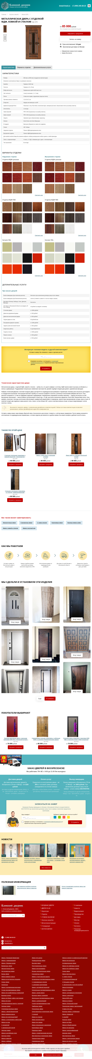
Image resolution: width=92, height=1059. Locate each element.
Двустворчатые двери (68, 1036)
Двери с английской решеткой (40, 987)
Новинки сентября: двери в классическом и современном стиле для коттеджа (33, 860)
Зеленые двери (5, 1006)
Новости (77, 908)
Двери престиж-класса (68, 974)
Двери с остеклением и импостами (11, 1019)
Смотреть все (39, 195)
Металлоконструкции (49, 923)
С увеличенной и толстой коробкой (72, 984)
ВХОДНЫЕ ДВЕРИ (48, 905)
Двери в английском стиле (9, 1033)
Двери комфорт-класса (8, 976)
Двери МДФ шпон (67, 998)
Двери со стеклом (37, 1017)
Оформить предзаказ (75, 34)
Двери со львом (67, 990)
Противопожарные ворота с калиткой (12, 1003)
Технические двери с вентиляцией (72, 1006)
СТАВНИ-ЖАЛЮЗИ (48, 917)
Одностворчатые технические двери (42, 1011)
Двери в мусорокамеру (38, 968)
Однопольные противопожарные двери (43, 990)
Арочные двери (5, 1036)
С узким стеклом (42, 522)
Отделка (44, 914)
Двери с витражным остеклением (72, 993)
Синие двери (66, 971)
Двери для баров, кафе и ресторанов (12, 998)
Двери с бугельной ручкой (69, 1003)
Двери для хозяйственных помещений (12, 993)
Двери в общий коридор (69, 1025)
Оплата (76, 923)
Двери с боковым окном (8, 963)
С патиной (35, 1014)
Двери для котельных (68, 960)
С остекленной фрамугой (69, 979)
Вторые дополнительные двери (41, 971)
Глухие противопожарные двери (10, 990)
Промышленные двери (38, 960)
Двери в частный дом (29, 528)
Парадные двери (37, 1030)
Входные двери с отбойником (71, 1011)
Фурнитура (45, 911)
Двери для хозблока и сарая (70, 968)
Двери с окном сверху (38, 993)
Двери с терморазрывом (8, 960)
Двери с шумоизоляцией (39, 1001)
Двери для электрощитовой (9, 1017)
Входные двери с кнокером (40, 995)
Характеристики (8, 67)
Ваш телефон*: (26, 814)
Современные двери (38, 1041)
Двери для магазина (68, 1027)
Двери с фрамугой (67, 1014)
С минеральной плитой (8, 1027)
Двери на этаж (5, 1022)
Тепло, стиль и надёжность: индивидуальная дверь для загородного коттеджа (9, 860)
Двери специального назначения (41, 1025)
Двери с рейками (6, 1041)
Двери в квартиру (6, 1038)
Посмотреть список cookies (52, 1055)
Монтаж (76, 920)
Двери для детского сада (69, 1041)
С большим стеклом (68, 982)
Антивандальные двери (69, 963)
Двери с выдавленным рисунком (10, 987)
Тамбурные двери (37, 1006)
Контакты (77, 926)
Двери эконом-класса (38, 1019)
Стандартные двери (26, 522)
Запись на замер (75, 39)
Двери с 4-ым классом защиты (41, 976)
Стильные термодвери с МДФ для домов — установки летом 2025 (56, 860)
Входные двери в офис (74, 522)
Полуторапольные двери (39, 966)
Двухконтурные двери (9, 522)
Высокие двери (36, 963)
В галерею (50, 699)
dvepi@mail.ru (8, 943)
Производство (79, 914)
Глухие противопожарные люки (41, 1003)
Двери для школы (37, 958)
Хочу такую (15, 622)
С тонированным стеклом (39, 982)
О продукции (46, 926)
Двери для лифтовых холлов (70, 966)
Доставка (77, 917)
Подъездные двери (37, 1009)
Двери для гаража (37, 1022)
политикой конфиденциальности (53, 821)
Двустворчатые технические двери (42, 1036)
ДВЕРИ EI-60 (46, 908)
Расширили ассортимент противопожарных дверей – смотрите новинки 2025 (78, 860)
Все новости (46, 868)
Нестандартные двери (7, 971)
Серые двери (5, 982)
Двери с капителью (67, 995)
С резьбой (65, 1017)
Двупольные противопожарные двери (43, 998)
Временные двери (6, 966)
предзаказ (15, 464)
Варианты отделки (23, 67)
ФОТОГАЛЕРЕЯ (47, 929)
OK (35, 1055)
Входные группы (6, 995)
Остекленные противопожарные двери (43, 979)
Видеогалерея (79, 911)
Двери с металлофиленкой (70, 1030)
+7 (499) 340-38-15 (79, 6)
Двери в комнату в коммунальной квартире (74, 958)
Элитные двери (5, 1030)
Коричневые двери (57, 522)
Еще (39, 699)
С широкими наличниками (39, 984)
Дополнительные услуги (42, 67)
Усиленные (4, 984)
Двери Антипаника (67, 987)
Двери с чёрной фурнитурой (9, 1011)
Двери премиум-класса (8, 1014)
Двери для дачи (6, 1001)
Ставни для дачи (67, 1009)
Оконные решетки (47, 920)
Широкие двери (66, 1033)
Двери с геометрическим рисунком (42, 1033)
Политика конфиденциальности (81, 929)
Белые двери (5, 974)
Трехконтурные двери (38, 1038)
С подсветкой (5, 1025)
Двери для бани (67, 1022)
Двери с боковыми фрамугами (10, 958)
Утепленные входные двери (9, 1009)
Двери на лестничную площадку (10, 979)
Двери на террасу (67, 1001)
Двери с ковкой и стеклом (10, 528)
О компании (78, 905)
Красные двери (66, 1019)
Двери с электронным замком (71, 1038)
